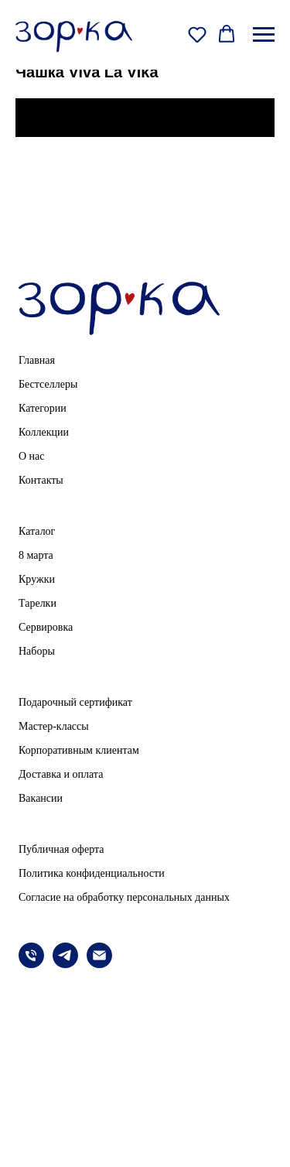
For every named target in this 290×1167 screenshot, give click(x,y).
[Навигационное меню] (264, 35)
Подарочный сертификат (75, 702)
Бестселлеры (48, 384)
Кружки (37, 579)
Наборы (37, 651)
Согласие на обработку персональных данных (124, 897)
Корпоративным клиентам (79, 750)
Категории (43, 408)
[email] (99, 963)
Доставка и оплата (61, 774)
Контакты (41, 480)
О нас (32, 456)
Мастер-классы (54, 726)
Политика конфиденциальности (92, 873)
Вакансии (41, 798)
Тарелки (37, 603)
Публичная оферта (61, 849)
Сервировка (46, 627)
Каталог (37, 531)
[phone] (31, 963)
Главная (37, 360)
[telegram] (65, 963)
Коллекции (44, 432)
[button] (197, 34)
